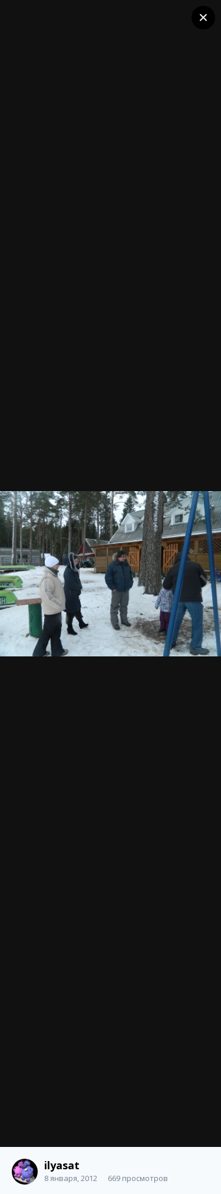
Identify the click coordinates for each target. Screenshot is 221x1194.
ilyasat (62, 1165)
